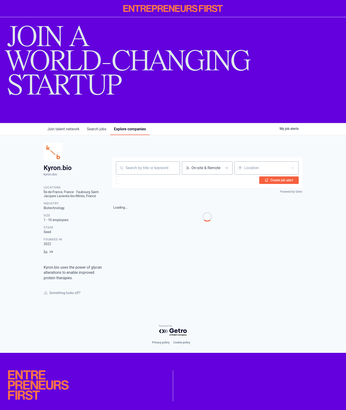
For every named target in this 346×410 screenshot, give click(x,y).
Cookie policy (181, 342)
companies (130, 129)
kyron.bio (50, 174)
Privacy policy (160, 342)
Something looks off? (62, 293)
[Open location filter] (292, 168)
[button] (131, 180)
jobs (97, 129)
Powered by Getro (291, 191)
